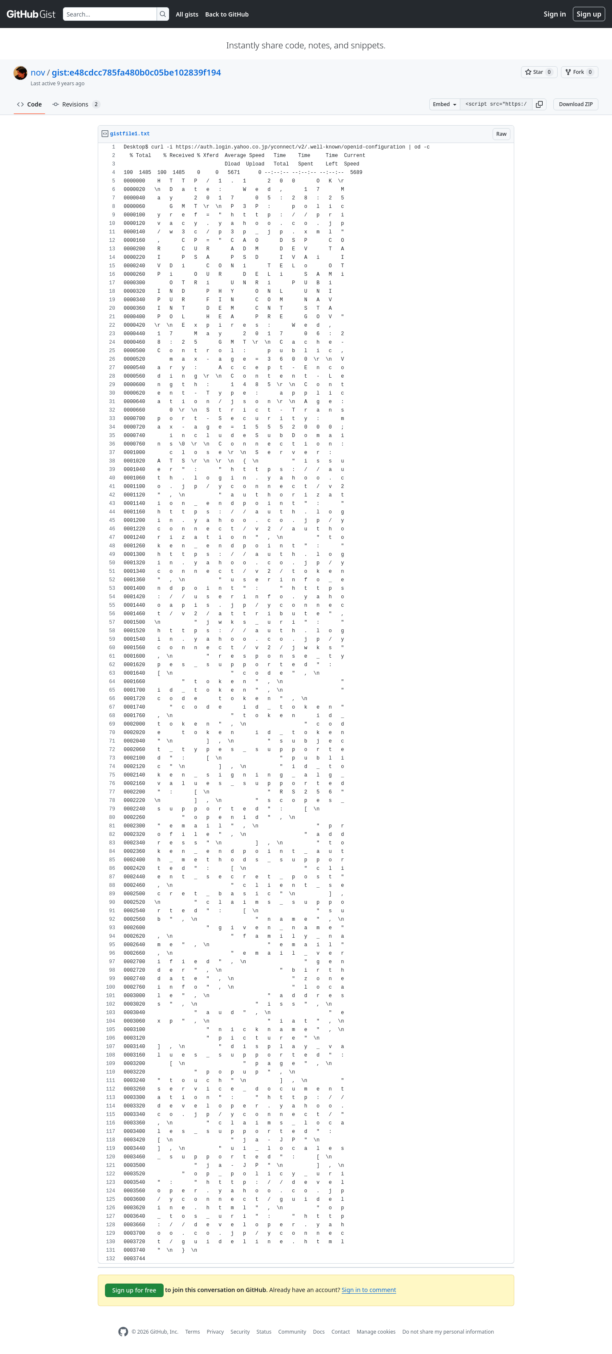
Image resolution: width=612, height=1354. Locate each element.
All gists (187, 14)
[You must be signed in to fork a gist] (579, 72)
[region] (306, 703)
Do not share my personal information (448, 1331)
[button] (539, 104)
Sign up (589, 14)
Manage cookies (376, 1331)
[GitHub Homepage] (123, 1331)
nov (38, 72)
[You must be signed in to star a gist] (539, 72)
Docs (319, 1331)
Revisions (76, 104)
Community (292, 1331)
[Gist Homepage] (31, 14)
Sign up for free (134, 1290)
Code (29, 104)
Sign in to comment (369, 1290)
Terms (192, 1331)
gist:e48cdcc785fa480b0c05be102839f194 (136, 72)
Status (264, 1331)
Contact (341, 1331)
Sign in (555, 14)
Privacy (215, 1331)
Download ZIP (576, 104)
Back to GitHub (227, 14)
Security (240, 1331)
